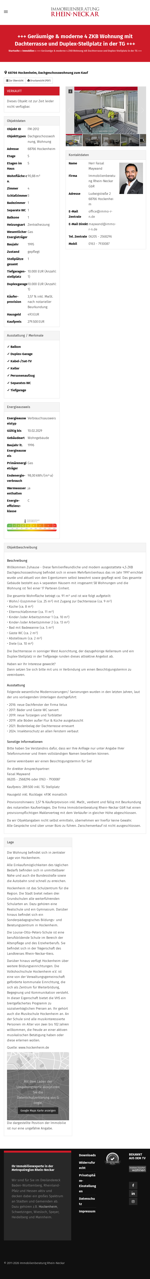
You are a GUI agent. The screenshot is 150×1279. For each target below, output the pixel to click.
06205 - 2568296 (100, 236)
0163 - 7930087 (99, 244)
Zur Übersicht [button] (14, 80)
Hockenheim (48, 1207)
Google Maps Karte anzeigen (38, 1110)
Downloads (87, 1155)
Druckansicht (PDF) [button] (39, 80)
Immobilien (28, 50)
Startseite (14, 50)
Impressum (87, 1211)
